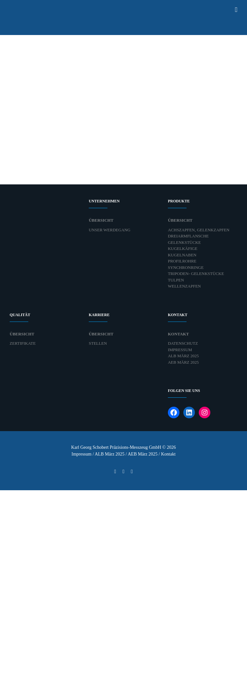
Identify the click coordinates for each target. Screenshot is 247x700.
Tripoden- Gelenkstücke (196, 273)
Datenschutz (183, 343)
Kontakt (178, 334)
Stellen (98, 343)
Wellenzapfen (184, 286)
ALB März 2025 (183, 355)
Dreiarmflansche (188, 236)
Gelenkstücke (184, 242)
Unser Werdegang (109, 229)
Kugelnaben (182, 255)
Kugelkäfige (182, 248)
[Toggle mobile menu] (236, 9)
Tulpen (176, 280)
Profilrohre (182, 261)
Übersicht (101, 220)
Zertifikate (23, 343)
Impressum (180, 349)
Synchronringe (186, 267)
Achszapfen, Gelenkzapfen (198, 229)
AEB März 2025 (183, 362)
